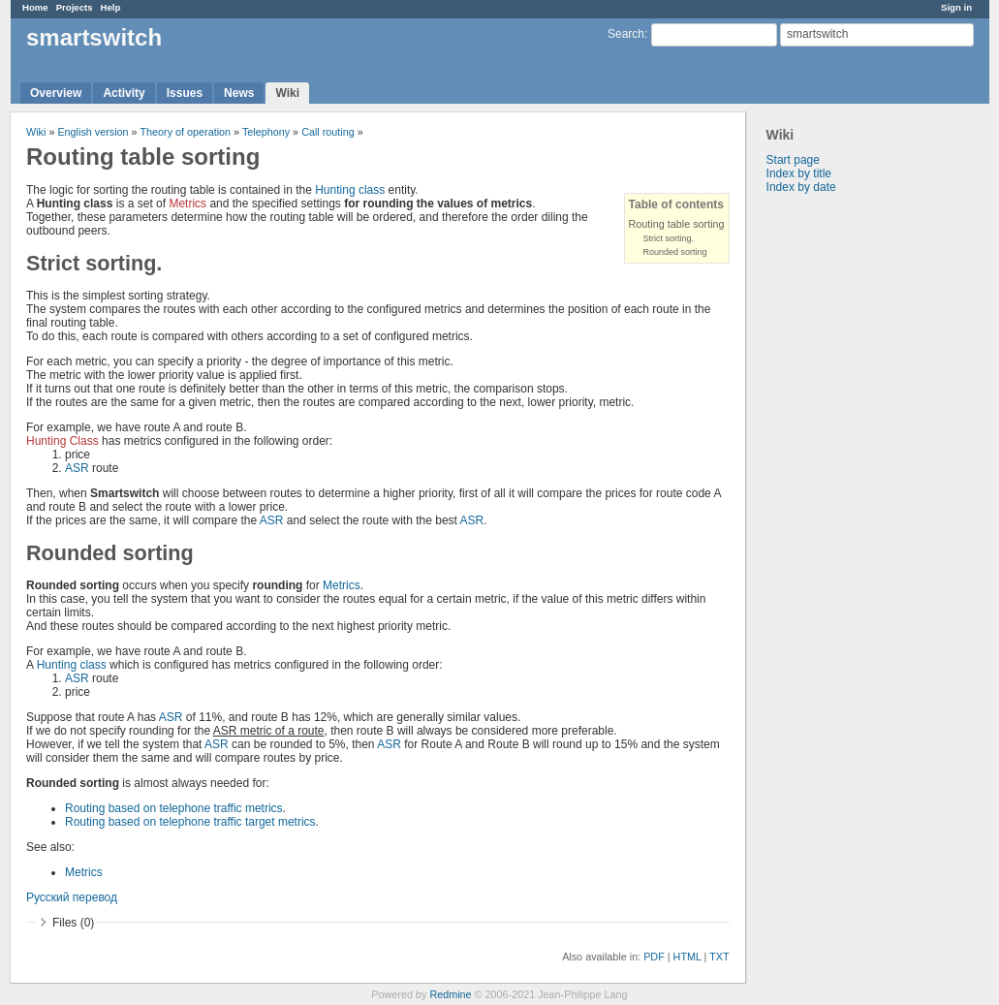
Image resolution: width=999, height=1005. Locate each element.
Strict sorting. (669, 238)
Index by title (798, 173)
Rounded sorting (675, 252)
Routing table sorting (677, 224)
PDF (654, 956)
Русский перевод (71, 897)
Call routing (328, 132)
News (239, 93)
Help (111, 7)
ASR (77, 468)
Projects (74, 7)
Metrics (187, 203)
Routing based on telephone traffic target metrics (190, 822)
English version (92, 132)
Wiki (287, 93)
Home (35, 7)
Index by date (801, 187)
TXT (719, 956)
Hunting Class (62, 441)
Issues (185, 93)
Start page (793, 160)
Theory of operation (185, 132)
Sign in (956, 7)
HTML (687, 956)
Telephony (266, 132)
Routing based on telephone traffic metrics (174, 808)
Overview (55, 93)
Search (626, 34)
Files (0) (73, 922)
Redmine (450, 994)
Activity (123, 93)
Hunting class (350, 190)
